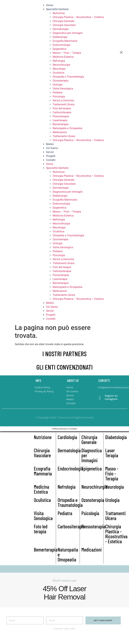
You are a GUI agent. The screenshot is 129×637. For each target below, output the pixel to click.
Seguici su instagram (111, 397)
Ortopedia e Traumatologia (68, 76)
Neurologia (59, 68)
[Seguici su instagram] (100, 398)
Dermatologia (61, 29)
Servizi (50, 152)
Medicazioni (60, 132)
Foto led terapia (62, 108)
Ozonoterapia (60, 80)
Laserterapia (60, 120)
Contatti (50, 160)
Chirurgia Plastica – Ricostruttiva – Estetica (78, 17)
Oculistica (58, 72)
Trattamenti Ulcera (63, 104)
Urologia (57, 84)
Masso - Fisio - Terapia (111, 473)
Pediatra (57, 92)
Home (49, 5)
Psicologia (59, 96)
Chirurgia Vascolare (64, 25)
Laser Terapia (111, 452)
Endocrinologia (61, 44)
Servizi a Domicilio (63, 100)
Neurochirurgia (61, 64)
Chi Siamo (52, 148)
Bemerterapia (61, 124)
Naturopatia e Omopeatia (67, 128)
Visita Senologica (63, 88)
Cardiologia (67, 437)
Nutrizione (59, 13)
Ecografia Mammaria (65, 40)
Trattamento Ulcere (64, 136)
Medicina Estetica (63, 56)
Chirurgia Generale (63, 21)
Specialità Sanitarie (57, 9)
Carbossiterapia (62, 112)
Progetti (50, 156)
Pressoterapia (61, 116)
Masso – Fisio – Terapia (67, 52)
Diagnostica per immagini (68, 33)
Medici (50, 144)
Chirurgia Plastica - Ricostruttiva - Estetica (116, 533)
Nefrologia (59, 60)
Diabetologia (60, 37)
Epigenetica (59, 48)
